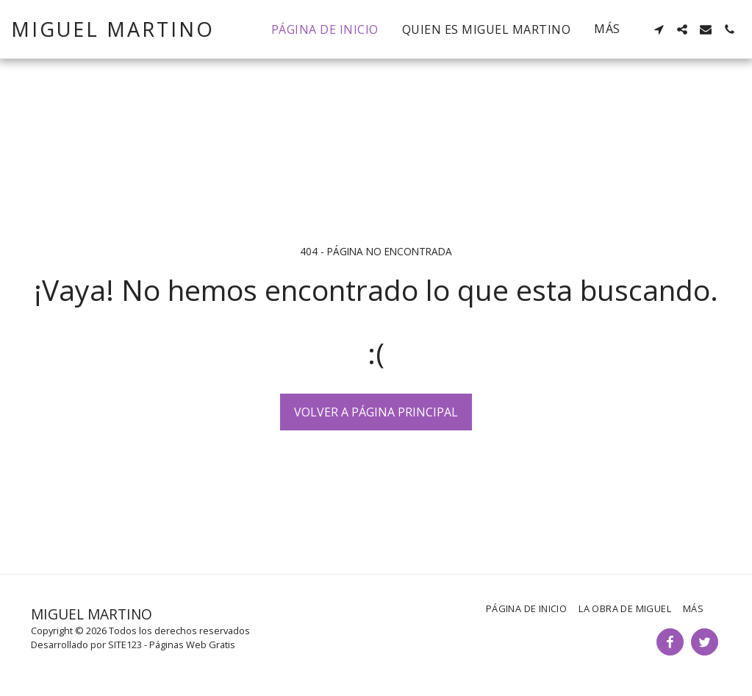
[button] (659, 29)
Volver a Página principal (376, 412)
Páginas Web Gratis (192, 644)
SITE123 (125, 644)
